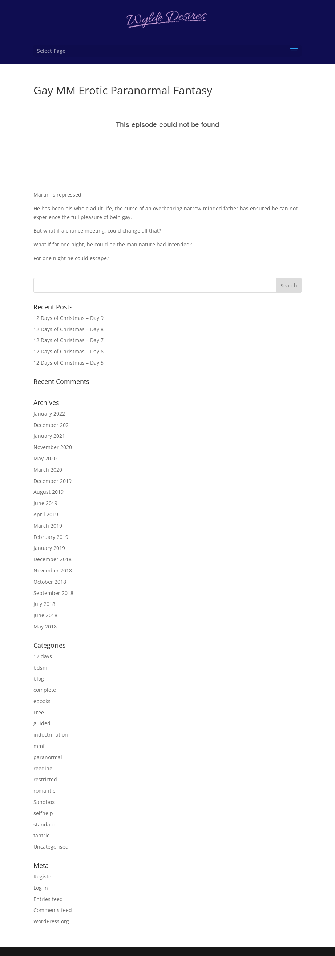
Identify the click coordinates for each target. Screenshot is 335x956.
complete (44, 689)
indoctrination (50, 734)
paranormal (47, 757)
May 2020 (45, 458)
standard (44, 824)
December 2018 (52, 559)
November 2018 (52, 570)
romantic (44, 790)
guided (42, 723)
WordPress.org (51, 921)
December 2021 (52, 424)
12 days (42, 656)
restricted (45, 779)
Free (38, 712)
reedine (42, 768)
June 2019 (45, 503)
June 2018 (45, 615)
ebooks (42, 701)
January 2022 (49, 413)
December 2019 (52, 480)
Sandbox (44, 801)
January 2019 (49, 547)
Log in (40, 887)
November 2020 (52, 447)
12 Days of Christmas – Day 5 (68, 362)
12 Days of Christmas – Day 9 (68, 317)
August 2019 (48, 491)
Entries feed (48, 899)
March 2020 (47, 469)
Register (43, 876)
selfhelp (43, 813)
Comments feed (52, 910)
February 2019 (50, 536)
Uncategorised (51, 846)
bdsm (40, 667)
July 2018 (44, 603)
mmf (39, 745)
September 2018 (53, 593)
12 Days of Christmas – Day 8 (68, 329)
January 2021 (49, 435)
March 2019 (47, 525)
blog (38, 678)
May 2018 (45, 626)
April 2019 (45, 514)
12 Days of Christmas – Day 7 (68, 340)
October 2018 (49, 581)
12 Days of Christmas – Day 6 (68, 351)
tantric (41, 835)
